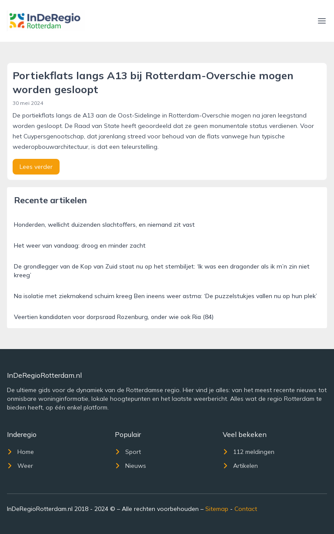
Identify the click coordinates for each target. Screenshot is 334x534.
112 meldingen (248, 452)
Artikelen (240, 466)
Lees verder (36, 167)
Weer (20, 466)
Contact (245, 509)
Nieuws (130, 466)
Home (20, 452)
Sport (128, 452)
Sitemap (216, 509)
